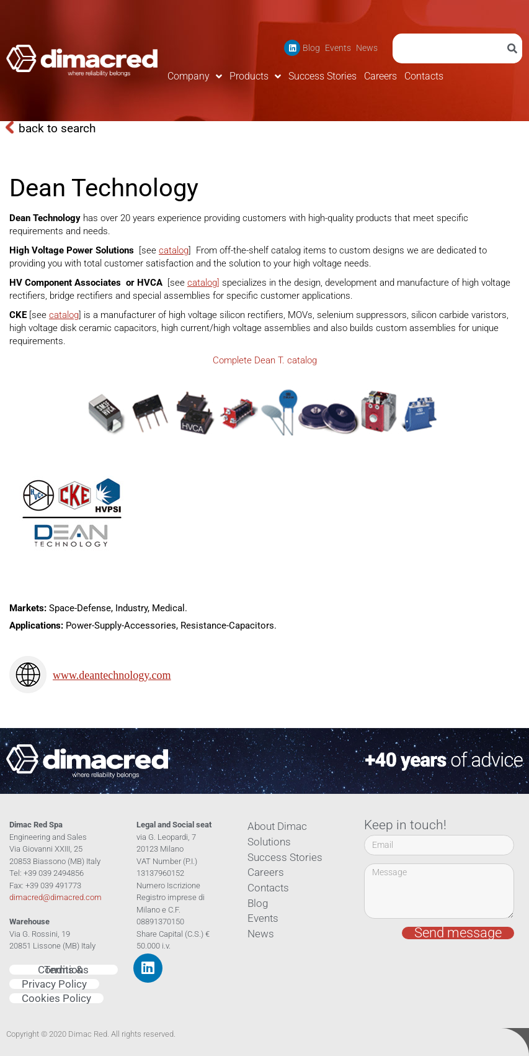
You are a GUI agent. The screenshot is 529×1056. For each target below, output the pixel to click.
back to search (57, 128)
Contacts (423, 76)
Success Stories (322, 76)
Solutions (266, 841)
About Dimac (273, 826)
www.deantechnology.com (112, 675)
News (367, 48)
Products (255, 76)
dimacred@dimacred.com (55, 897)
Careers (380, 76)
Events (338, 48)
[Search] (514, 48)
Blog (311, 48)
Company (194, 76)
